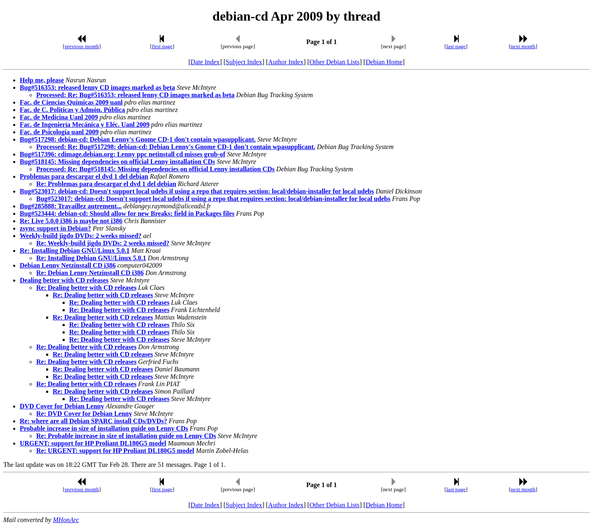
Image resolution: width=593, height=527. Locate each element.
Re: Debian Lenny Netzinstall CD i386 (90, 272)
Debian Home (384, 61)
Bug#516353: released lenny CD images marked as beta (97, 87)
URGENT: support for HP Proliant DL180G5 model (93, 443)
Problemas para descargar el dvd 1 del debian (84, 176)
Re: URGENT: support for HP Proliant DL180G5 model (115, 450)
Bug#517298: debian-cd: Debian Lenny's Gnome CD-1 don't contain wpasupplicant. (138, 139)
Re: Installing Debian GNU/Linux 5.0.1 (75, 250)
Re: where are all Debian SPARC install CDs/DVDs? (93, 420)
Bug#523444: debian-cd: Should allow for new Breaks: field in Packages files (127, 213)
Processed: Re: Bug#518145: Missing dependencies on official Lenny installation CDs (155, 169)
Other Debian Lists (335, 61)
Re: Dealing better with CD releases (86, 287)
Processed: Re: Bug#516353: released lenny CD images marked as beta (135, 94)
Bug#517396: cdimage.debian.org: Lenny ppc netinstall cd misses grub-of (122, 154)
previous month (82, 46)
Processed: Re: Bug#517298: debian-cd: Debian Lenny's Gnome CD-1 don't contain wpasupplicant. (175, 146)
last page (456, 46)
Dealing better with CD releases (64, 280)
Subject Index (244, 61)
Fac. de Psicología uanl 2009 (59, 131)
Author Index (286, 61)
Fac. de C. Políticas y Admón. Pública (72, 109)
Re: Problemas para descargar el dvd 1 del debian (106, 183)
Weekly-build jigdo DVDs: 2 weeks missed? (81, 235)
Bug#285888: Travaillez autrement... (71, 206)
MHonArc (66, 519)
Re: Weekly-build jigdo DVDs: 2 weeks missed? (102, 243)
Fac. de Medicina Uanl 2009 (59, 117)
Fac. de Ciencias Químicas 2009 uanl (71, 102)
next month (523, 46)
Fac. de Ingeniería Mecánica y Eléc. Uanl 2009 (84, 124)
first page (162, 46)
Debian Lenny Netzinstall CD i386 (68, 265)
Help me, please (42, 80)
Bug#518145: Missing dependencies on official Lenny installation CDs (117, 161)
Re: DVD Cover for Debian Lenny (84, 413)
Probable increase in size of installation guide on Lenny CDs (104, 428)
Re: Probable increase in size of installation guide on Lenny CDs (126, 435)
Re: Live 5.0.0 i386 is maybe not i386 (71, 220)
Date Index (205, 61)
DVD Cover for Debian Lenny (62, 406)
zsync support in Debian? (55, 228)
